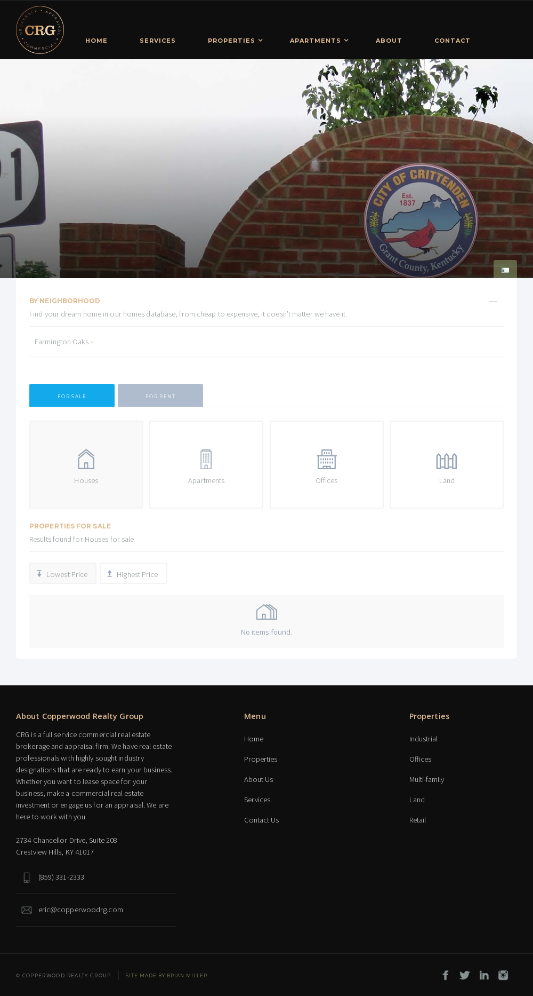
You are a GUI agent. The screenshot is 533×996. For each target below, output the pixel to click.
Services (158, 40)
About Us (258, 779)
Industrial (423, 739)
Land (417, 799)
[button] (233, 39)
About (389, 40)
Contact (452, 40)
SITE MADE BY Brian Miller (166, 975)
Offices (420, 759)
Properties (260, 759)
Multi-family (426, 779)
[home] (40, 30)
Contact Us (261, 820)
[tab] (72, 395)
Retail (417, 820)
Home (96, 40)
